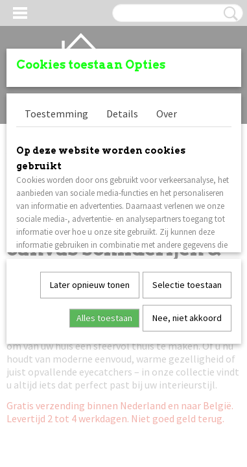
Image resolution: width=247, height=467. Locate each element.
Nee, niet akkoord (187, 318)
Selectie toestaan (187, 285)
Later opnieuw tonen (90, 285)
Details (122, 113)
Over (166, 113)
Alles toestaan (104, 318)
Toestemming (56, 113)
